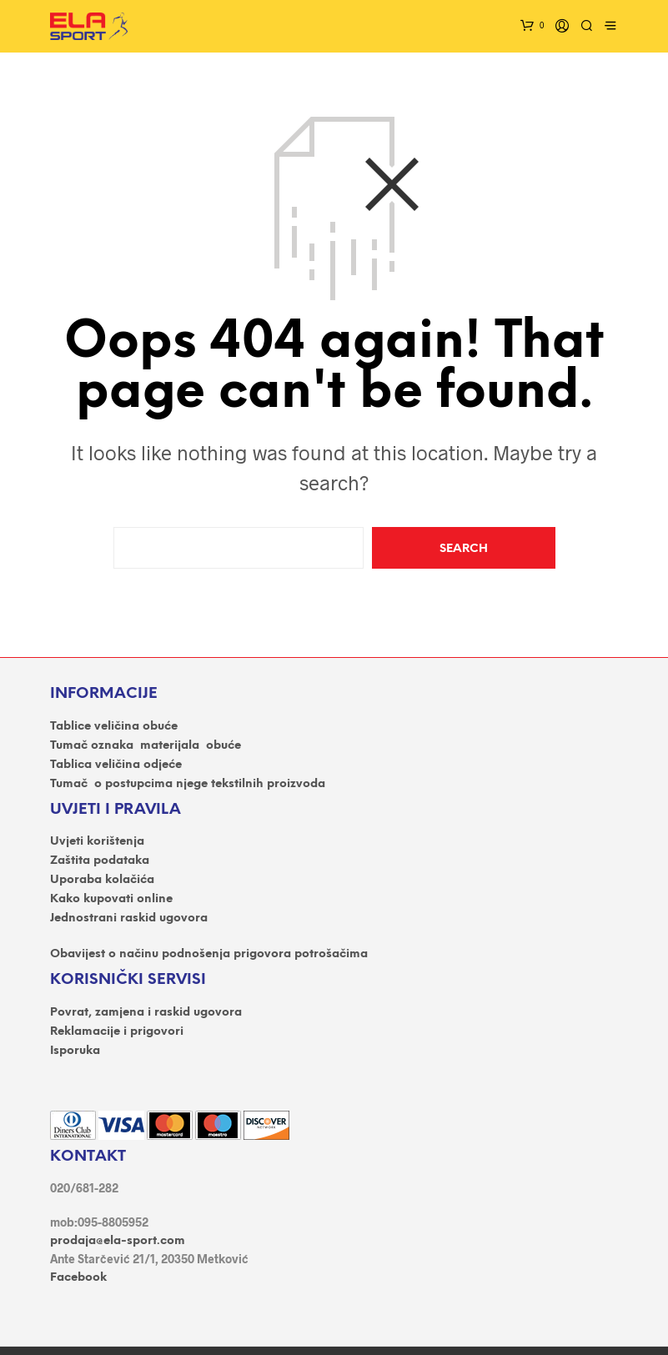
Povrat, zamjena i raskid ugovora (146, 1012)
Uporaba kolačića (102, 880)
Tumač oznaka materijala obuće (145, 746)
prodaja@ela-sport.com (117, 1241)
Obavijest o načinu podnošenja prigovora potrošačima (209, 954)
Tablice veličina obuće (114, 726)
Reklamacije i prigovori (116, 1032)
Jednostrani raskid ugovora (129, 918)
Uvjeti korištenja (97, 842)
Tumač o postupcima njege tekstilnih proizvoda (187, 784)
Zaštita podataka (99, 861)
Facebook (78, 1278)
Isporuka (75, 1051)
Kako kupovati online (111, 899)
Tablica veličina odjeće (116, 765)
